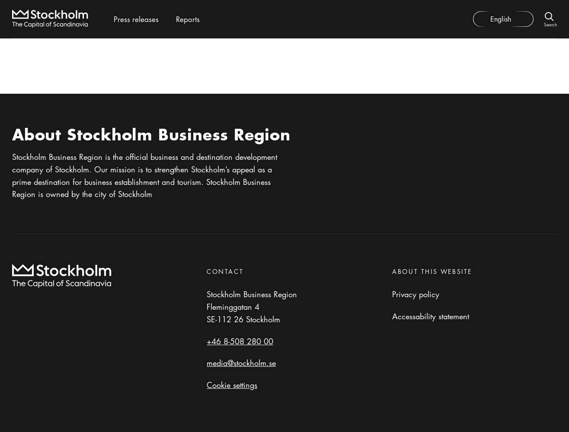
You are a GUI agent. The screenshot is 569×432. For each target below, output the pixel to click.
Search (550, 24)
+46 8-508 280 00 (240, 341)
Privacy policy (415, 294)
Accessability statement (430, 316)
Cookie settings (232, 385)
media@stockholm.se (241, 363)
